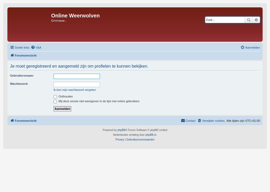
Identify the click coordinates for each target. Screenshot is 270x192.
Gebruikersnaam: (22, 75)
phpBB (121, 130)
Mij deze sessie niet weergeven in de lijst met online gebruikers (96, 101)
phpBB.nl (151, 134)
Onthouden (63, 96)
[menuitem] (36, 47)
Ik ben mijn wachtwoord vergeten (75, 89)
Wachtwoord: (19, 83)
